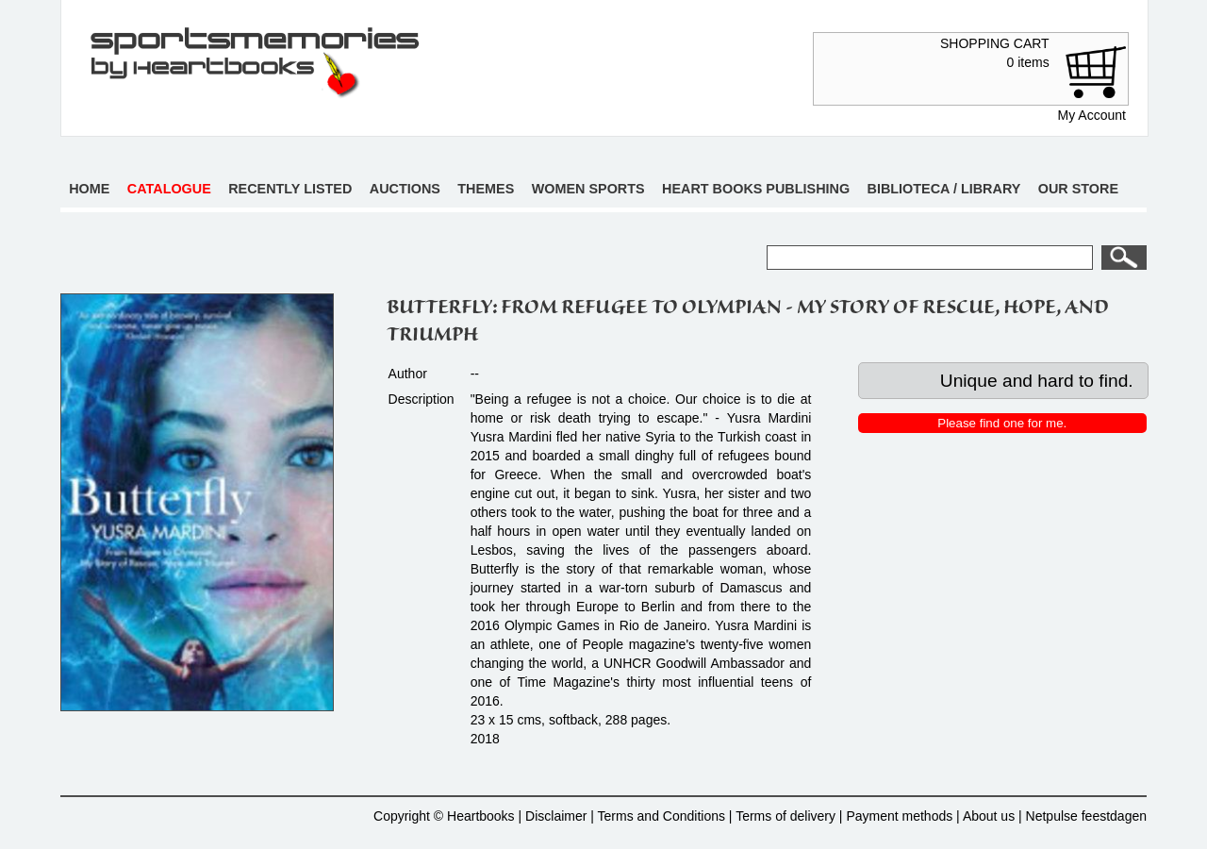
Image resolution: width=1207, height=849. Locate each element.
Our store (1078, 188)
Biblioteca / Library (944, 188)
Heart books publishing (756, 188)
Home (89, 188)
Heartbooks (481, 816)
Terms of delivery (785, 816)
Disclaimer (556, 816)
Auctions (405, 188)
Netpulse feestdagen (1086, 816)
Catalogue (169, 188)
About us (989, 816)
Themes (485, 188)
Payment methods (899, 816)
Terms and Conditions (661, 816)
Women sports (588, 188)
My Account (1092, 115)
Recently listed (290, 188)
